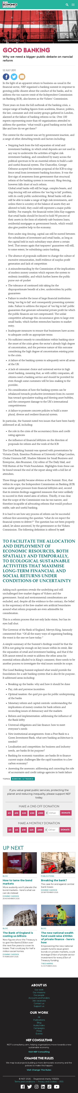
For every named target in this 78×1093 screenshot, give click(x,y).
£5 (9, 813)
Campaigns (39, 1028)
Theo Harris (47, 964)
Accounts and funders (39, 998)
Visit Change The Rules (39, 1070)
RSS (61, 1081)
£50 (32, 813)
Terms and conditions (25, 1081)
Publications (11, 40)
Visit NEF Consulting (39, 1052)
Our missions (39, 992)
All (39, 1017)
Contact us (39, 1003)
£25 (24, 813)
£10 (16, 813)
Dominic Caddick (11, 896)
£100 (40, 813)
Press (39, 1031)
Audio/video (39, 1025)
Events (39, 1033)
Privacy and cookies (47, 1081)
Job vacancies (39, 1000)
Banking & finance (23, 779)
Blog (5, 876)
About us (39, 985)
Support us (39, 1006)
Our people (39, 995)
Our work (39, 989)
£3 (10, 830)
